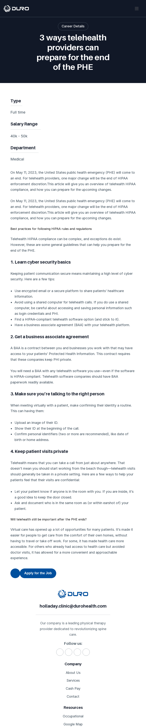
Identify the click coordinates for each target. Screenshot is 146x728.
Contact (16, 701)
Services (17, 685)
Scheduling (67, 693)
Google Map (68, 685)
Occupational (69, 677)
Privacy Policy (104, 713)
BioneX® (116, 677)
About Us (17, 677)
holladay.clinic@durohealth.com (96, 595)
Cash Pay (17, 693)
